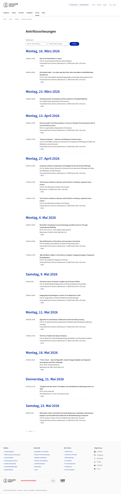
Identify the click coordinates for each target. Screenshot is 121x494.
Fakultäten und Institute (41, 452)
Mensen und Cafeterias (41, 461)
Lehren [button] (14, 13)
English (105, 5)
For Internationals (70, 464)
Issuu (97, 469)
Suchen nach (29, 40)
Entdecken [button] (29, 13)
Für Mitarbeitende (83, 5)
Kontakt (99, 5)
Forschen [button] (21, 13)
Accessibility (32, 490)
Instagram (98, 455)
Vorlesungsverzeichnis (11, 461)
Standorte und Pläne (71, 455)
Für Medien (68, 461)
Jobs (36, 470)
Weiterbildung (9, 470)
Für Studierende (73, 5)
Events (10, 19)
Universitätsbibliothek (11, 467)
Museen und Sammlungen (42, 455)
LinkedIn (98, 452)
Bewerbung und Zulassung (12, 455)
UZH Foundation (70, 470)
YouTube (98, 465)
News (43, 13)
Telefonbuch (68, 452)
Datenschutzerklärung (41, 490)
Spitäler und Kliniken (41, 458)
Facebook (98, 458)
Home (93, 5)
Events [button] (37, 13)
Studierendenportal (10, 464)
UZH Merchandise (40, 464)
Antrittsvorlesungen (27, 19)
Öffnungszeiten (69, 458)
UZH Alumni (68, 467)
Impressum (20, 490)
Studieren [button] (6, 13)
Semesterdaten (9, 458)
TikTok (97, 462)
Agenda (17, 19)
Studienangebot (9, 452)
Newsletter (38, 467)
